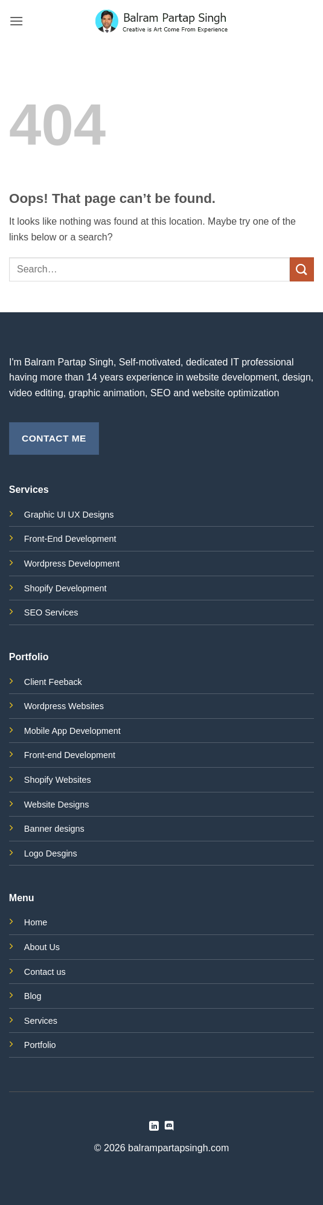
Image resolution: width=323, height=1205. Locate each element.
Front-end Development (69, 755)
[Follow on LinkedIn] (154, 1126)
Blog (33, 996)
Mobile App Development (72, 731)
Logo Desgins (50, 853)
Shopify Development (65, 588)
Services (40, 1021)
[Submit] (302, 269)
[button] (16, 21)
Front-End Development (70, 539)
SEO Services (51, 612)
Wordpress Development (72, 563)
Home (35, 922)
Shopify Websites (57, 780)
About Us (42, 947)
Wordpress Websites (64, 706)
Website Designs (56, 804)
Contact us (45, 972)
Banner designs (54, 829)
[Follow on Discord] (169, 1126)
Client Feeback (53, 682)
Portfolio (40, 1045)
